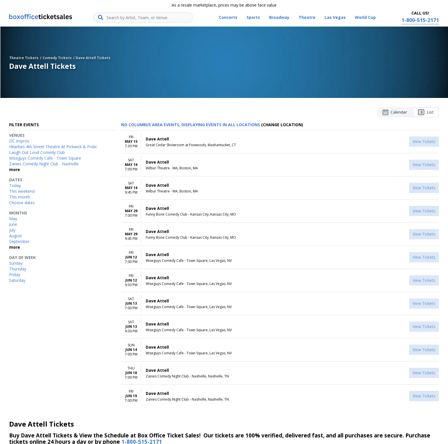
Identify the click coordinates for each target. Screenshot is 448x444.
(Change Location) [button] (282, 124)
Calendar (395, 112)
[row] (280, 141)
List (426, 112)
